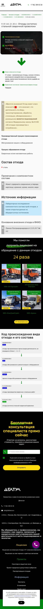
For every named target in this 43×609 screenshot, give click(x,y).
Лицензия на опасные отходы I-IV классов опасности (21, 550)
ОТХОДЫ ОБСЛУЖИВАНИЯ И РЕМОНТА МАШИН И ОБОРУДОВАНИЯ (20, 364)
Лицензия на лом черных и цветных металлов (21, 553)
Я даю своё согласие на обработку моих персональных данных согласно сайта (20, 460)
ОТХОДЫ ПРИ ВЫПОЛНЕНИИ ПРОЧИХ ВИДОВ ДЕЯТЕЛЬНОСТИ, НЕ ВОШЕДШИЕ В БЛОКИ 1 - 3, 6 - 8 (20, 350)
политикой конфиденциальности (22, 595)
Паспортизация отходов (21, 571)
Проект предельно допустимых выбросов (21, 567)
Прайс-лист (21, 589)
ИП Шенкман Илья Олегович (31, 285)
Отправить (21, 467)
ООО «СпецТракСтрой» (11, 313)
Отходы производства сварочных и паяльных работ (18, 392)
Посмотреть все (21, 322)
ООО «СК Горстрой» (11, 286)
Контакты (21, 582)
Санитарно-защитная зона (21, 564)
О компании (21, 585)
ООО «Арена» (31, 313)
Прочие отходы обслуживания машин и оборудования (19, 378)
